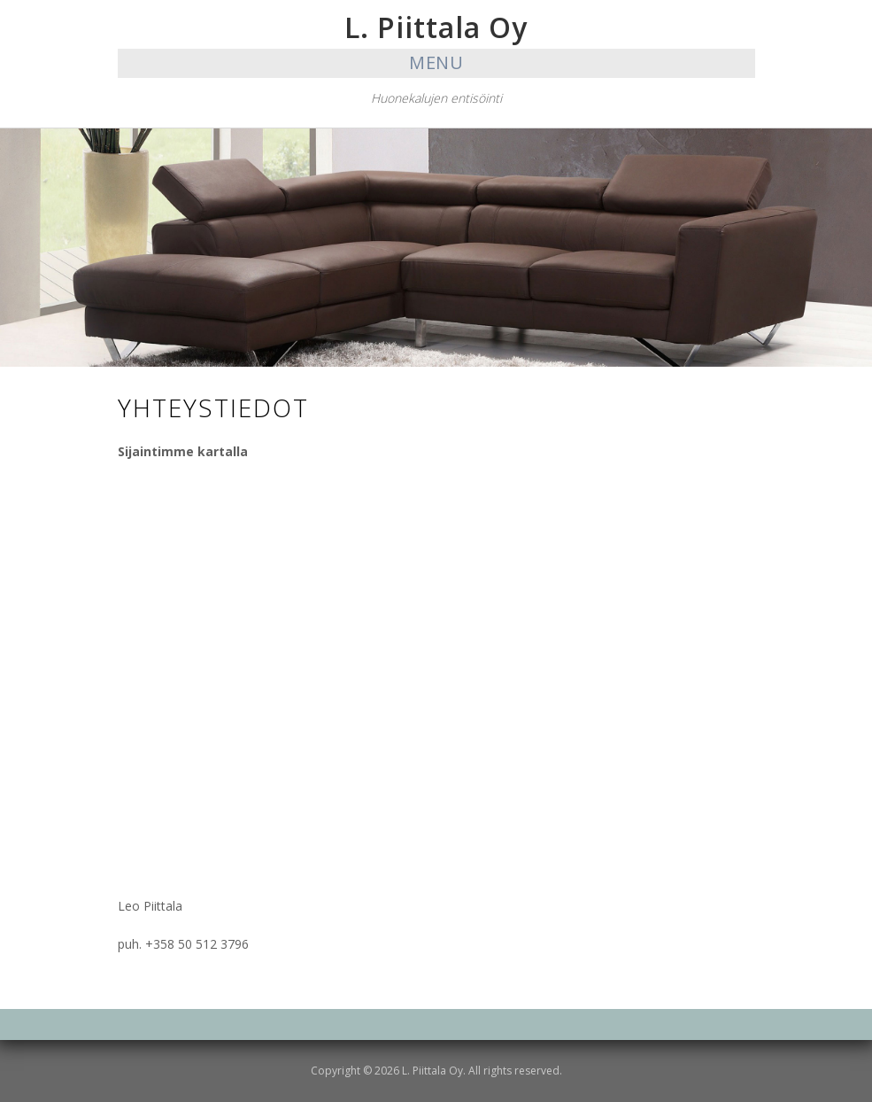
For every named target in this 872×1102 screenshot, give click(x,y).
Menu (436, 62)
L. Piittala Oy (436, 27)
